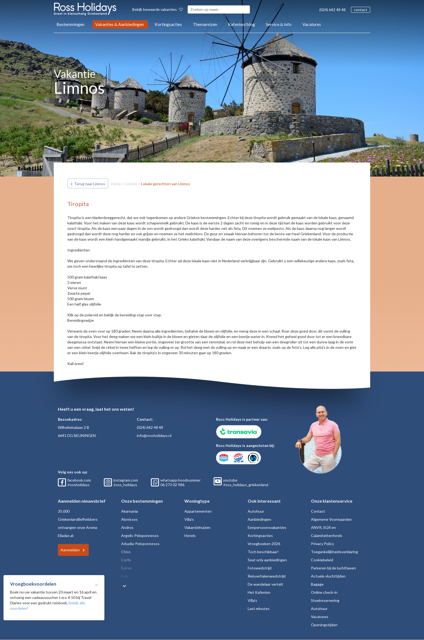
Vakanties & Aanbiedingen (119, 24)
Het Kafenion (259, 592)
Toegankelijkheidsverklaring (334, 551)
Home (116, 183)
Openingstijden (324, 624)
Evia (124, 576)
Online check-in (324, 592)
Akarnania (129, 511)
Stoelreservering (325, 600)
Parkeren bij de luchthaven (333, 568)
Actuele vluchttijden (328, 576)
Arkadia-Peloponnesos (140, 543)
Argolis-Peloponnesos (140, 535)
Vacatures (311, 24)
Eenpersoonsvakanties (267, 527)
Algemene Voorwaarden (331, 519)
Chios (126, 551)
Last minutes (259, 608)
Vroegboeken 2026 (264, 543)
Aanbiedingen (259, 519)
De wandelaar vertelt (265, 584)
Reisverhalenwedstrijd (267, 576)
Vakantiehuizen (197, 527)
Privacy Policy (322, 543)
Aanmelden (70, 550)
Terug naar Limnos (89, 183)
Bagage (317, 584)
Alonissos (129, 519)
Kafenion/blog (241, 24)
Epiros (126, 568)
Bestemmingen (70, 24)
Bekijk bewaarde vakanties (157, 9)
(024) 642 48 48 (332, 9)
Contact (318, 511)
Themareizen (205, 24)
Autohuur (256, 511)
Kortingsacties (168, 24)
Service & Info (279, 24)
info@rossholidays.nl (154, 435)
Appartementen (198, 511)
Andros (127, 527)
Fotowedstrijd (259, 568)
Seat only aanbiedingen (267, 560)
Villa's (189, 519)
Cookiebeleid (322, 560)
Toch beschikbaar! (263, 551)
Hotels (190, 535)
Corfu (126, 560)
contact (360, 9)
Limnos (131, 183)
